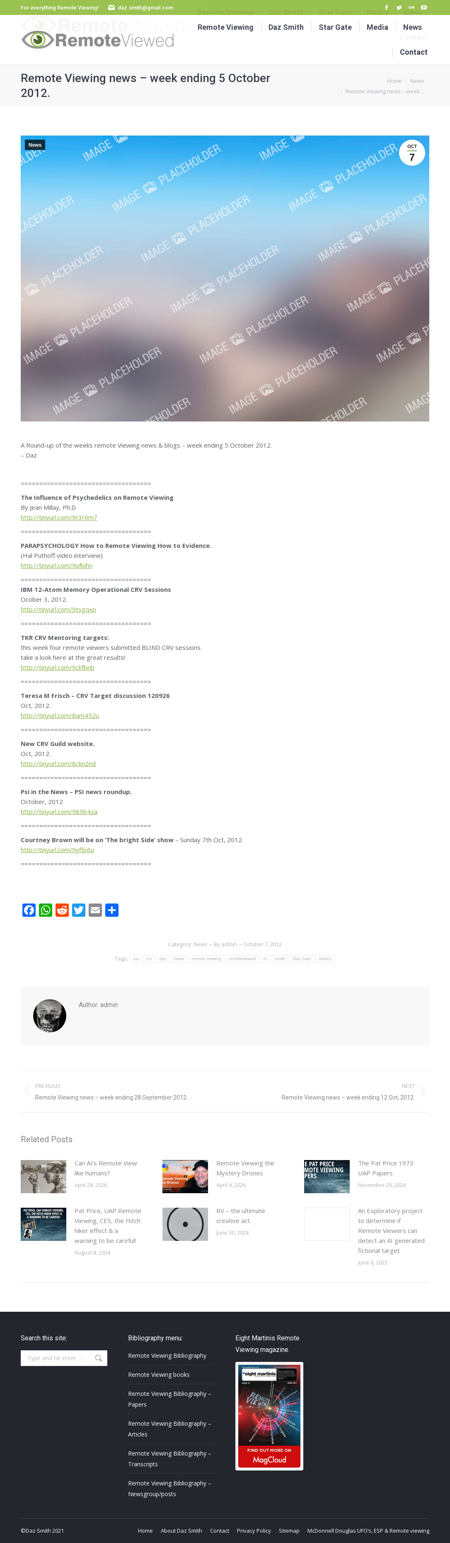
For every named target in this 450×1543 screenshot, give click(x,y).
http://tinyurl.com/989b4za (59, 811)
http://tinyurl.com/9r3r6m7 (59, 517)
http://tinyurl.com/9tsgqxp (58, 609)
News (35, 145)
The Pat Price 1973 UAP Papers (386, 1168)
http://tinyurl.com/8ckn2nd (58, 763)
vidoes (325, 959)
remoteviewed (242, 959)
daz (163, 959)
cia (136, 959)
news (179, 959)
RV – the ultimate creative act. (240, 1215)
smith (280, 959)
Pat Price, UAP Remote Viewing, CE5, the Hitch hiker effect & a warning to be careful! (108, 1225)
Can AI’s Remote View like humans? (106, 1168)
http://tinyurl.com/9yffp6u (57, 849)
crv (149, 959)
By (225, 944)
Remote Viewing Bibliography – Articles (169, 1428)
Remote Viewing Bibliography (167, 1355)
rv (265, 959)
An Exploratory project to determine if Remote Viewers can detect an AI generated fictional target (391, 1230)
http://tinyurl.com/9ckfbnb (57, 667)
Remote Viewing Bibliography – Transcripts (169, 1458)
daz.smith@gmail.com (145, 8)
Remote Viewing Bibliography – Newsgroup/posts (169, 1488)
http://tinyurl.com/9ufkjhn (56, 565)
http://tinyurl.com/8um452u (60, 715)
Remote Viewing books (159, 1374)
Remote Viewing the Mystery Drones (245, 1168)
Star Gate (302, 959)
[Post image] (43, 1176)
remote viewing (206, 959)
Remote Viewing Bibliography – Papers (169, 1399)
